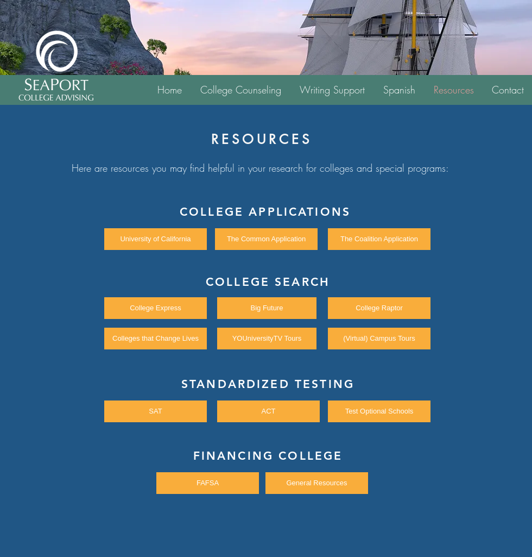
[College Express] (155, 308)
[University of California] (155, 239)
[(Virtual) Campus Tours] (379, 338)
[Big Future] (266, 308)
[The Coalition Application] (379, 239)
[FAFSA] (207, 483)
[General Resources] (316, 483)
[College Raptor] (379, 308)
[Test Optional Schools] (379, 411)
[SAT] (155, 411)
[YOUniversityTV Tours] (266, 338)
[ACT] (268, 411)
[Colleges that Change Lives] (155, 338)
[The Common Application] (266, 239)
